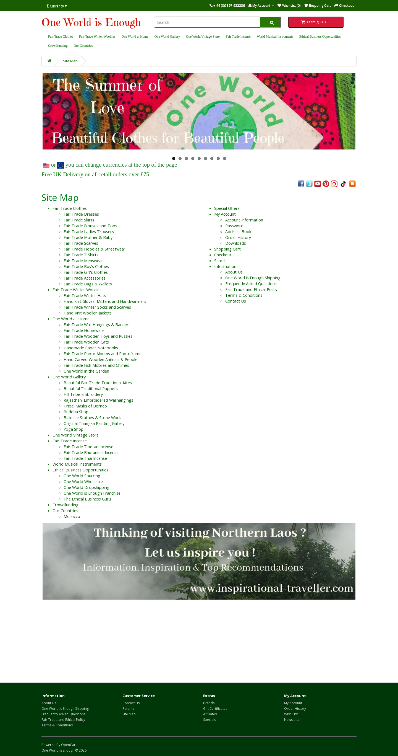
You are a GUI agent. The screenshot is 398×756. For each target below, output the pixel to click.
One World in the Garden (86, 371)
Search (220, 260)
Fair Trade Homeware (84, 330)
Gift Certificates (215, 708)
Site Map (70, 60)
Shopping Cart (227, 249)
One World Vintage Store (203, 36)
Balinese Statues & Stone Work (92, 417)
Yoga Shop (73, 429)
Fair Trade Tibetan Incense (88, 446)
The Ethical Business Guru (87, 499)
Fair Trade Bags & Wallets (88, 284)
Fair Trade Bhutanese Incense (91, 452)
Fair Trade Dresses (81, 214)
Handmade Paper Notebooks (91, 347)
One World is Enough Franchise (92, 493)
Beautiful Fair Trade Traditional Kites (98, 382)
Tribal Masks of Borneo (85, 406)
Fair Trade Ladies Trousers (89, 231)
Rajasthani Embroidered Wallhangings (98, 400)
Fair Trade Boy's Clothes (86, 266)
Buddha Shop (76, 411)
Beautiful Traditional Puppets (91, 388)
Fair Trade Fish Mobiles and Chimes (96, 365)
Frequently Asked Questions (251, 283)
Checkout (222, 254)
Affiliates (210, 714)
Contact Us (235, 301)
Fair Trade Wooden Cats (86, 342)
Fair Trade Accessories (85, 278)
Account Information (244, 220)
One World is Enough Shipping (253, 277)
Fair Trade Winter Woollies (97, 36)
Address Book (238, 231)
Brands (208, 703)
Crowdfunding (58, 46)
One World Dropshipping (86, 487)
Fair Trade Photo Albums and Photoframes (103, 353)
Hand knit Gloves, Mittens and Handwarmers (105, 301)
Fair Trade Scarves (81, 243)
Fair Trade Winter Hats (85, 295)
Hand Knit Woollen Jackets (88, 313)
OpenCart (69, 744)
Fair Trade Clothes (60, 36)
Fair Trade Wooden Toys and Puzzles (98, 336)
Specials (209, 719)
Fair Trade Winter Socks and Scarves (97, 307)
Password (234, 225)
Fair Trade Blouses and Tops (90, 225)
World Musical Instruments (275, 36)
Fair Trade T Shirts (81, 254)
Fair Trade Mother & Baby (88, 237)
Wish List (291, 714)
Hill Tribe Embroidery (83, 394)
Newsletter (292, 719)
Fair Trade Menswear (83, 260)
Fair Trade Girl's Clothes (86, 272)
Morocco (72, 516)
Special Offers (227, 208)
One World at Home (135, 36)
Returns (128, 708)
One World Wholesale (83, 481)
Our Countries (83, 46)
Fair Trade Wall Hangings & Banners (97, 324)
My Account (225, 214)
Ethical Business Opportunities (320, 36)
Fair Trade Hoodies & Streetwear (94, 249)
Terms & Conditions (243, 295)
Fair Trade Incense (238, 36)
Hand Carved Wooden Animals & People (100, 359)
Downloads (235, 243)
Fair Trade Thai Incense (85, 458)
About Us (234, 272)
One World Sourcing (82, 475)
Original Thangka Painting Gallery (94, 423)
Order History (238, 237)
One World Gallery (167, 36)
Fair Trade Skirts (79, 220)
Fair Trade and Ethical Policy (251, 289)
